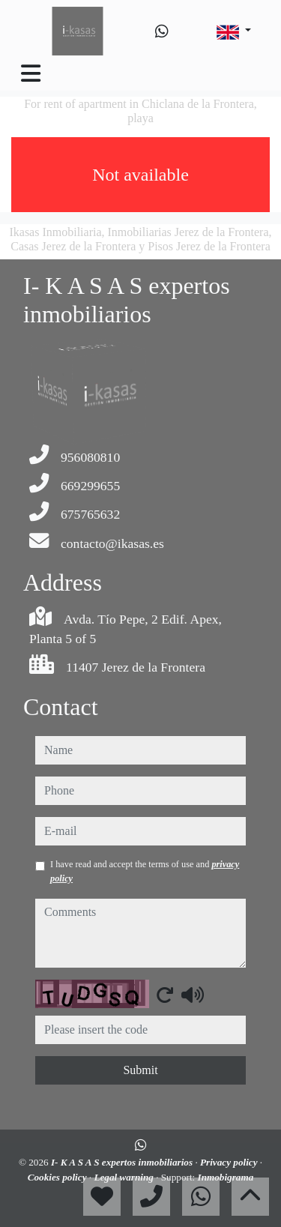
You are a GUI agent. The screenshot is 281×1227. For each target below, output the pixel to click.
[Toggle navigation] (30, 73)
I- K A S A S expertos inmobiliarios (123, 1162)
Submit (140, 1070)
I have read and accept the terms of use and (144, 871)
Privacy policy (230, 1162)
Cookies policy (58, 1177)
